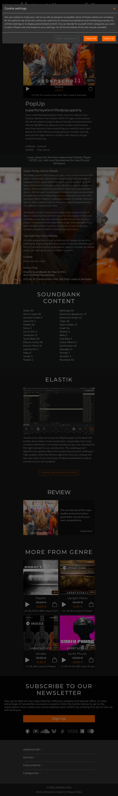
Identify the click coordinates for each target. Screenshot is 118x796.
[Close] (114, 8)
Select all (109, 38)
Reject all (90, 38)
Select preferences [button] (66, 38)
